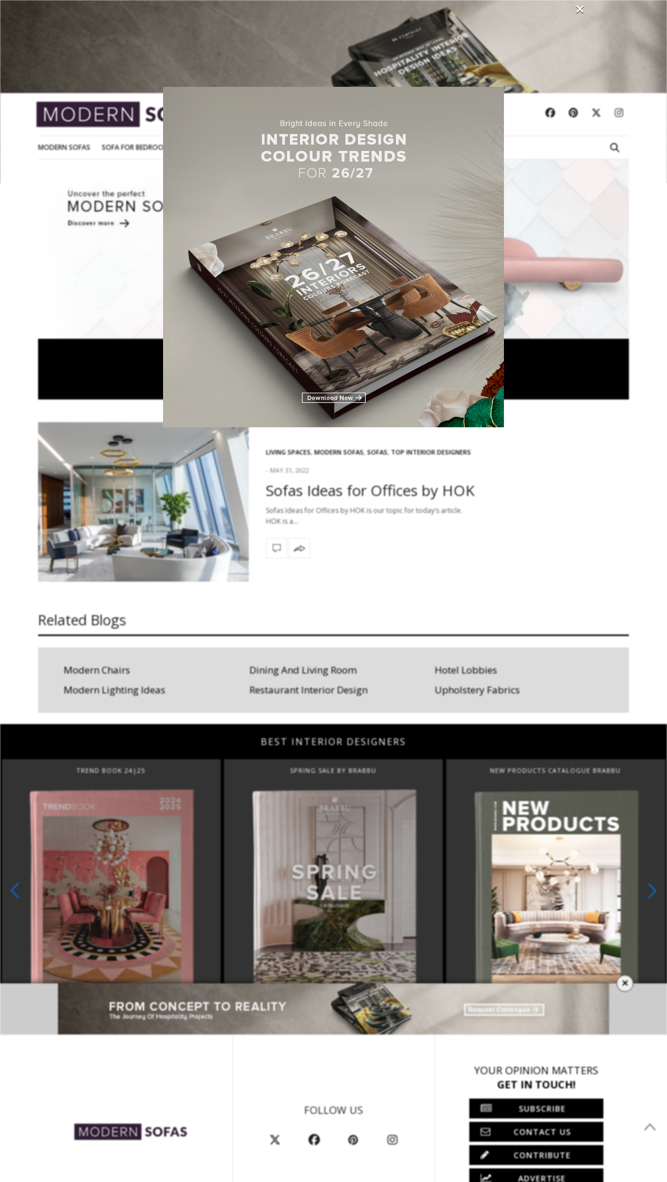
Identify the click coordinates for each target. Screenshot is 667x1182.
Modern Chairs (97, 669)
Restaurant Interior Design (308, 689)
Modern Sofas (64, 147)
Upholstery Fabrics (477, 689)
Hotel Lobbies (466, 669)
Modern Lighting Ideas (114, 689)
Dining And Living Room (303, 669)
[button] (652, 890)
